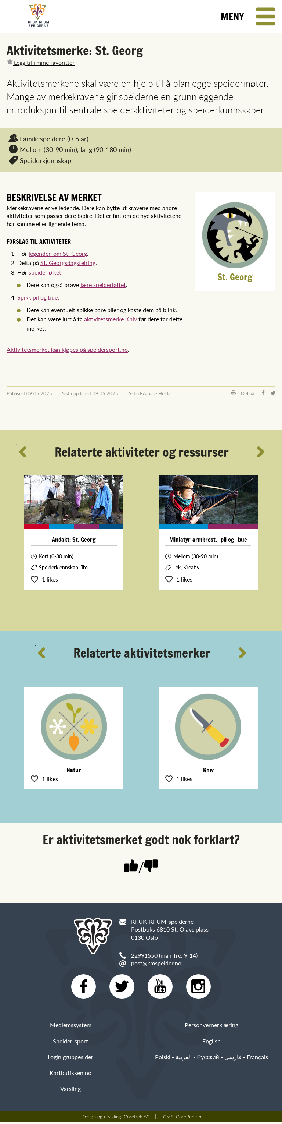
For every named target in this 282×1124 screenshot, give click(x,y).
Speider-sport (70, 1042)
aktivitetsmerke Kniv (110, 319)
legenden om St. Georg (58, 253)
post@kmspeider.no (156, 963)
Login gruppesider (70, 1058)
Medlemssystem (70, 1026)
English (211, 1042)
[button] (248, 16)
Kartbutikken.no (70, 1074)
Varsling (70, 1090)
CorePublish (188, 1118)
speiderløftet (45, 272)
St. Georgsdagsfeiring (67, 262)
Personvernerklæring (211, 1026)
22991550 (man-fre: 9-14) (164, 955)
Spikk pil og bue (37, 297)
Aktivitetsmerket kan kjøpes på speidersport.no (67, 349)
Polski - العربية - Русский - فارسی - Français (211, 1058)
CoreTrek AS (136, 1118)
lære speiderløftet (103, 284)
